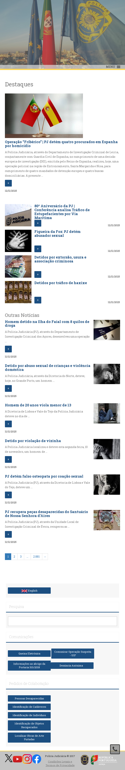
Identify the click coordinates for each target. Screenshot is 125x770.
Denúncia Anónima (72, 665)
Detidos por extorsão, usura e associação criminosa (60, 259)
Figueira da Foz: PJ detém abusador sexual (57, 233)
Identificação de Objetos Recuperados (29, 725)
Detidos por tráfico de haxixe (60, 282)
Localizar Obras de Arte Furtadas (29, 737)
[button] (110, 67)
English (29, 590)
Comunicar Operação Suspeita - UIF (72, 653)
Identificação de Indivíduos (29, 715)
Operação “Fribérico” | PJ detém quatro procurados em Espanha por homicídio (61, 143)
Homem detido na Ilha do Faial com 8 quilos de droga (47, 323)
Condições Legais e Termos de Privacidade (60, 763)
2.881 (36, 556)
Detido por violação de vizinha (33, 440)
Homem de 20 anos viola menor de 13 (38, 405)
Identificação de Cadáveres (29, 706)
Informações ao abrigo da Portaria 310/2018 (29, 665)
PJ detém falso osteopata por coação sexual (44, 476)
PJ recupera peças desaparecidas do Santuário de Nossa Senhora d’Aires (46, 513)
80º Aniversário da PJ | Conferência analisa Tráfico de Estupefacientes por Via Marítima (62, 211)
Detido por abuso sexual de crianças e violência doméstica (47, 367)
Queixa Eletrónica (29, 653)
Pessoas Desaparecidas (29, 698)
